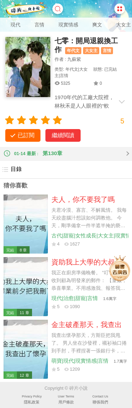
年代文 (73, 50)
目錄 (12, 169)
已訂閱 (26, 135)
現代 (15, 24)
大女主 (123, 24)
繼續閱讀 (63, 135)
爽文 (97, 24)
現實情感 (68, 24)
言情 (39, 24)
